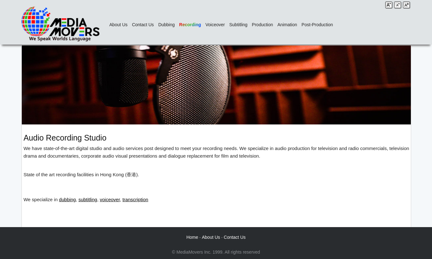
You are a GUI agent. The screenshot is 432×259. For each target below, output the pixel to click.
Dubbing (166, 24)
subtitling (87, 199)
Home (192, 237)
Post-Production (317, 24)
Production (262, 24)
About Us (118, 24)
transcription (135, 199)
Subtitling (238, 24)
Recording (190, 24)
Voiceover (215, 24)
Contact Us (143, 24)
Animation (287, 24)
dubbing (67, 199)
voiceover (110, 199)
